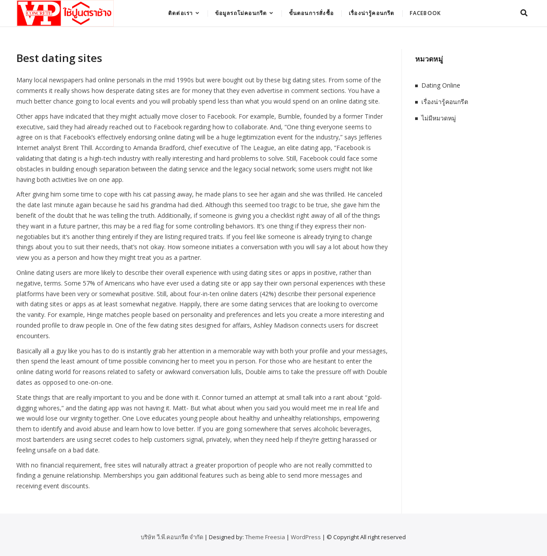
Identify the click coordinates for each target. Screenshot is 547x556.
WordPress (306, 537)
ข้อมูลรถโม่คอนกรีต (241, 13)
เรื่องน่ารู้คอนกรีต (372, 13)
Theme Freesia (265, 537)
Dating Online (440, 85)
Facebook (425, 13)
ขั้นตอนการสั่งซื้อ (311, 13)
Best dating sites (59, 57)
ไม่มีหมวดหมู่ (438, 118)
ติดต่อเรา (180, 13)
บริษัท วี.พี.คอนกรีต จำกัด (172, 537)
